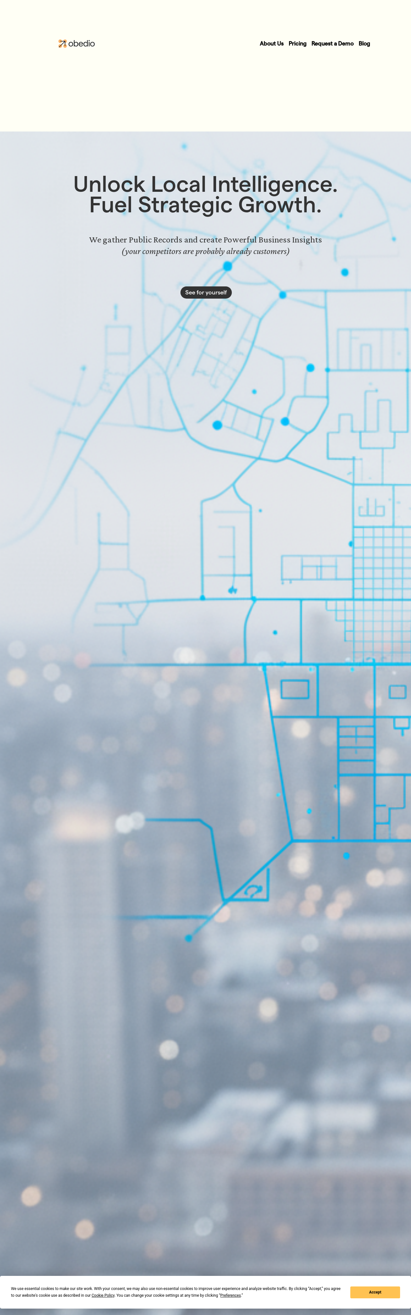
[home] (68, 43)
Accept (375, 1292)
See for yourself (206, 292)
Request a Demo (332, 43)
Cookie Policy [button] (103, 1295)
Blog (364, 43)
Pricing (297, 43)
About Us (272, 43)
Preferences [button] (230, 1295)
